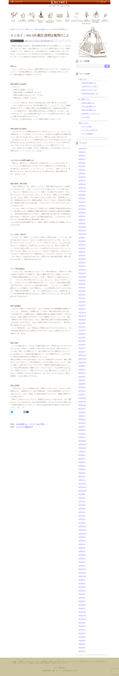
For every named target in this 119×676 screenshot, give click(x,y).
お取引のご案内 (39, 663)
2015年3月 (82, 601)
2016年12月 (82, 526)
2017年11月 (82, 487)
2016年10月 (82, 533)
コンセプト (28, 661)
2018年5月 (82, 466)
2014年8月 (82, 626)
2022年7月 (82, 287)
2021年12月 (82, 312)
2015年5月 (82, 594)
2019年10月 (82, 405)
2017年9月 (82, 494)
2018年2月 (82, 476)
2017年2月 (82, 519)
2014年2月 (82, 647)
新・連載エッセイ (84, 99)
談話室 (14, 663)
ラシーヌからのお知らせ (89, 130)
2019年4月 (82, 426)
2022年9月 (82, 280)
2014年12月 (82, 612)
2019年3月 (82, 430)
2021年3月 (82, 344)
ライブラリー (20, 29)
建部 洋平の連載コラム (89, 110)
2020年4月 (82, 384)
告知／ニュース (83, 123)
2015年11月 (82, 573)
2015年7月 (82, 587)
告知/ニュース (52, 661)
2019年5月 (82, 423)
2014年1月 (82, 651)
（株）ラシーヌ (16, 2)
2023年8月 (82, 241)
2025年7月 (82, 159)
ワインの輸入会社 (59, 667)
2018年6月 (82, 462)
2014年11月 (82, 615)
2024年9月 (82, 195)
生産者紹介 (44, 661)
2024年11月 (82, 187)
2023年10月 (82, 234)
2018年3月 (82, 473)
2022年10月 (82, 277)
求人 (59, 661)
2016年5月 (82, 551)
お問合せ (47, 663)
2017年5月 (82, 508)
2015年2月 (82, 605)
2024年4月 (82, 212)
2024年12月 (82, 184)
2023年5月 (82, 252)
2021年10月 (82, 319)
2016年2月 (82, 562)
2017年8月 (82, 498)
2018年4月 (82, 469)
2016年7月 (82, 544)
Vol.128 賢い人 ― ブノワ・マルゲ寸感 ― (31, 424)
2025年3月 (82, 173)
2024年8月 (82, 198)
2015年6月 (82, 590)
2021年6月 (82, 334)
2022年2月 (82, 305)
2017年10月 (82, 491)
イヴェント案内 (87, 126)
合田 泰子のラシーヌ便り (90, 86)
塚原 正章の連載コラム (41, 29)
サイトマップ (64, 663)
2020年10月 (82, 362)
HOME (12, 29)
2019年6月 (82, 419)
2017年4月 (82, 512)
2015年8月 (82, 583)
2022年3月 (82, 302)
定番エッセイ (29, 29)
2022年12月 (82, 269)
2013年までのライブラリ (90, 90)
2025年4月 (82, 170)
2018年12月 (82, 441)
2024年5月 (82, 209)
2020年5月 (82, 380)
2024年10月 (82, 191)
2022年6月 (82, 291)
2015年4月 (82, 597)
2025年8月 (82, 155)
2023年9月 (82, 237)
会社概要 (21, 661)
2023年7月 (82, 245)
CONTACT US (55, 662)
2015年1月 (82, 608)
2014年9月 (82, 622)
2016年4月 (82, 555)
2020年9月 (82, 366)
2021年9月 (82, 323)
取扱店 (31, 663)
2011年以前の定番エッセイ (90, 93)
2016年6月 (82, 548)
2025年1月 (82, 180)
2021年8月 (82, 327)
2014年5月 (82, 637)
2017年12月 (82, 483)
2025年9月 (82, 152)
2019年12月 (82, 398)
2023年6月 (82, 248)
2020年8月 (82, 369)
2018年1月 (82, 480)
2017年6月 (82, 505)
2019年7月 (82, 416)
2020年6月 (82, 376)
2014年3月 (82, 644)
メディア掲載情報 (87, 133)
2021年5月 (82, 337)
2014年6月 (82, 633)
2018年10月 (82, 448)
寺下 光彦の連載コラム (89, 106)
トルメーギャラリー (23, 663)
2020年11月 (82, 359)
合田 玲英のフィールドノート (91, 113)
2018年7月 (82, 458)
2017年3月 (82, 515)
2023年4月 (82, 255)
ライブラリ (75, 661)
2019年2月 (82, 433)
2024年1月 (82, 223)
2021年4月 (82, 341)
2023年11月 (82, 230)
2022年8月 (82, 284)
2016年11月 (82, 530)
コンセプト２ (36, 661)
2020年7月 (82, 373)
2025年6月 (82, 162)
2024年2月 (82, 220)
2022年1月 (82, 309)
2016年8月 (82, 540)
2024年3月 (82, 216)
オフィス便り (86, 117)
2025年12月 (82, 148)
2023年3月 (82, 259)
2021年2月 (82, 348)
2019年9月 (82, 409)
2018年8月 (82, 455)
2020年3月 (82, 387)
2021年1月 (82, 351)
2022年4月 (82, 298)
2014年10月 (82, 619)
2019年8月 (82, 412)
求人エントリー (66, 661)
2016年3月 (82, 558)
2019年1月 (82, 437)
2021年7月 (82, 330)
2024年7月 (82, 202)
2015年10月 (82, 576)
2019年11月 (82, 401)
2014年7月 (82, 630)
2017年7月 (82, 501)
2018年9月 (82, 451)
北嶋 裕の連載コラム (88, 103)
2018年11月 (82, 444)
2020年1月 (82, 394)
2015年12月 (82, 569)
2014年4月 (82, 640)
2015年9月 (82, 580)
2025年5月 (82, 166)
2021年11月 (82, 316)
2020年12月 (82, 355)
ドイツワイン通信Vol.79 (24, 427)
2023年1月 (82, 266)
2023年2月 (82, 262)
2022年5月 (82, 294)
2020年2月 (82, 391)
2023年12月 (82, 227)
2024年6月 (82, 205)
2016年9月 (82, 537)
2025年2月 (82, 177)
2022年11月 (82, 273)
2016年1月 (82, 565)
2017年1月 (82, 523)
